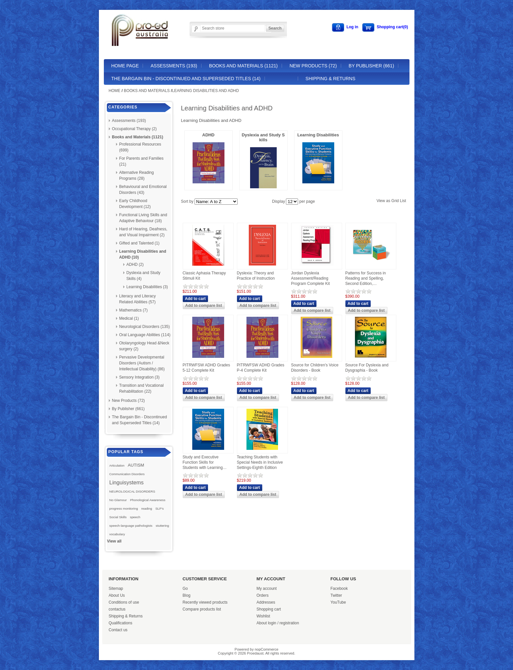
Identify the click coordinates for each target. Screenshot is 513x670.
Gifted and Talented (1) (139, 243)
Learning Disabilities (318, 134)
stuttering (162, 525)
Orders (263, 595)
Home (115, 90)
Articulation (117, 465)
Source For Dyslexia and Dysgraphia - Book (366, 368)
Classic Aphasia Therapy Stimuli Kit (204, 276)
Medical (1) (129, 318)
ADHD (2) (135, 264)
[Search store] (232, 28)
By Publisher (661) (371, 65)
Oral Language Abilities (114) (145, 335)
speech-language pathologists (130, 525)
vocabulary (117, 534)
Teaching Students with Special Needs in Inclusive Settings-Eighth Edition (260, 462)
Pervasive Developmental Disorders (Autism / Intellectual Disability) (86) (142, 363)
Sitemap (116, 588)
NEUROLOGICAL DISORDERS (132, 491)
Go (185, 588)
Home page (125, 65)
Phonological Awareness (147, 500)
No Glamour (118, 500)
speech (135, 517)
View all (114, 541)
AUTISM (136, 465)
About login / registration (278, 623)
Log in (352, 27)
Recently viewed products (205, 602)
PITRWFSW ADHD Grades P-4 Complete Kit (260, 368)
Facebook (339, 588)
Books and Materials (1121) (243, 65)
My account (267, 588)
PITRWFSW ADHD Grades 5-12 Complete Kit (206, 368)
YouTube (338, 602)
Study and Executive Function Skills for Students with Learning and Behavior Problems (203, 462)
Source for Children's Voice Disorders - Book (314, 368)
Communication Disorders (127, 474)
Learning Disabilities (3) (147, 287)
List (403, 200)
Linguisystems (126, 482)
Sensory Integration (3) (139, 377)
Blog (187, 595)
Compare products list (202, 609)
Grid (395, 200)
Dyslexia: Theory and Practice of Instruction (256, 276)
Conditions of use (124, 602)
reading (146, 508)
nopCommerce (266, 649)
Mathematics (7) (133, 310)
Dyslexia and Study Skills (263, 137)
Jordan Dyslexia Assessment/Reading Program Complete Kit (310, 278)
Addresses (266, 602)
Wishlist (263, 616)
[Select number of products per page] (292, 201)
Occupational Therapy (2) (134, 129)
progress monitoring (123, 508)
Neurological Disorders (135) (144, 326)
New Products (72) (313, 65)
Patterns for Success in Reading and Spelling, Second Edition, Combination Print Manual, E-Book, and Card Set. (368, 278)
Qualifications (120, 623)
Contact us (118, 630)
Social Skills (118, 517)
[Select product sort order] (216, 201)
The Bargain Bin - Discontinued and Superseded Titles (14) (186, 78)
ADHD (208, 134)
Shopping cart (269, 609)
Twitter (336, 595)
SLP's (159, 508)
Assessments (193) (174, 65)
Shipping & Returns (331, 78)
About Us (117, 595)
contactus (117, 609)
